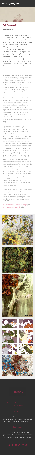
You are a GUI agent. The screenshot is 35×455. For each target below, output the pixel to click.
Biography (17, 428)
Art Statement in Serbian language (15, 206)
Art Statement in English (11, 209)
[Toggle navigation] (32, 3)
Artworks (18, 412)
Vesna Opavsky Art (10, 3)
